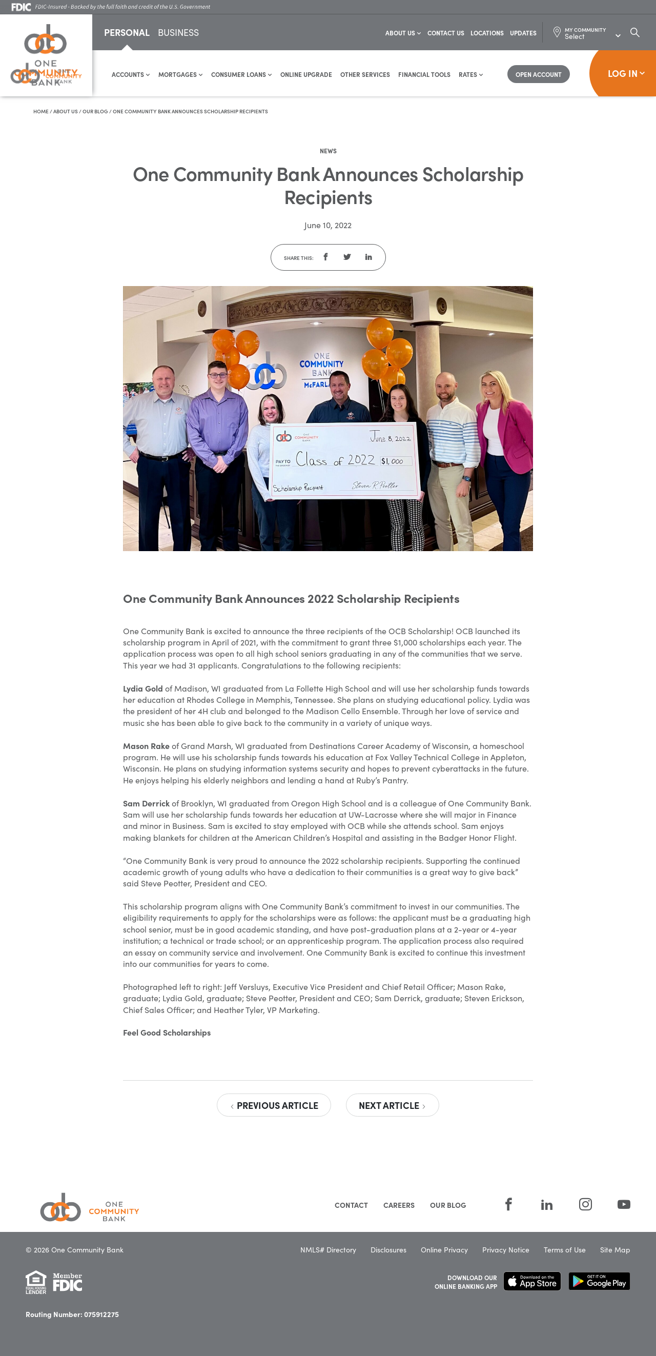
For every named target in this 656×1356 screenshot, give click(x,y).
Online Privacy (444, 1250)
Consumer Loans (241, 74)
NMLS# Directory (328, 1250)
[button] (325, 258)
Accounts (131, 74)
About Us (403, 33)
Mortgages (180, 74)
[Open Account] (538, 75)
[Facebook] (508, 1204)
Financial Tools (424, 74)
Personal (127, 32)
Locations (487, 33)
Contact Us (445, 33)
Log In (626, 73)
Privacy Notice (505, 1250)
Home (41, 111)
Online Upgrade (306, 74)
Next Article (392, 1105)
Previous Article (274, 1105)
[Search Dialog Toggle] (635, 33)
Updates (523, 33)
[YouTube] (617, 1204)
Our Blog (95, 111)
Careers (399, 1205)
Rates (471, 74)
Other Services (365, 74)
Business (178, 33)
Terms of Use (565, 1250)
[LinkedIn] (547, 1204)
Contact (351, 1205)
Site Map (615, 1250)
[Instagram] (585, 1204)
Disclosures (388, 1250)
